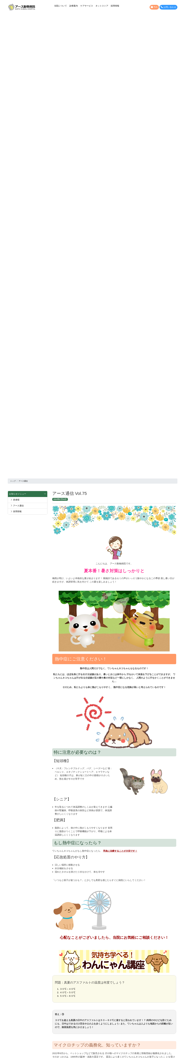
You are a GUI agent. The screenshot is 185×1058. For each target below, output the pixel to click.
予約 (154, 7)
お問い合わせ (168, 7)
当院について (60, 6)
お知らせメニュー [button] (27, 494)
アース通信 (17, 505)
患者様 (14, 500)
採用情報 (115, 6)
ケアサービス (86, 6)
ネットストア (101, 6)
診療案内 (73, 6)
